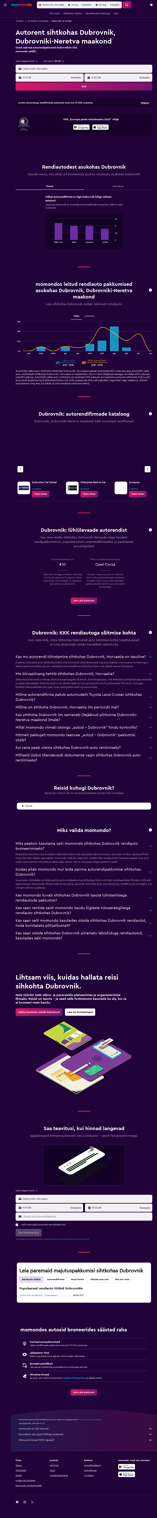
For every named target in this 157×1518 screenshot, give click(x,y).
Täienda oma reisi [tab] (99, 1292)
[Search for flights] (5, 14)
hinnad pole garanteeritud (89, 1432)
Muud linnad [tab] (77, 1292)
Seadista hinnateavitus (74, 1390)
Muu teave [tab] (118, 198)
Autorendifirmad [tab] (55, 1292)
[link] (40, 506)
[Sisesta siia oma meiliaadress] (87, 1229)
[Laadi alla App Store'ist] (100, 140)
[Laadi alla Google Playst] (81, 140)
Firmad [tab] (49, 198)
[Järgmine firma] (147, 481)
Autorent (19, 21)
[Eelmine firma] (20, 481)
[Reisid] (5, 37)
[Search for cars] (5, 28)
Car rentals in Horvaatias (37, 21)
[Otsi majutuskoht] (5, 21)
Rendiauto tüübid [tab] (31, 1292)
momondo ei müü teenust (85, 1441)
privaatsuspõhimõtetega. (78, 1251)
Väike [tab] (76, 328)
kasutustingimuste (57, 1251)
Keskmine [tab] (89, 328)
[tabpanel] (84, 237)
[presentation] (100, 139)
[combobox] (27, 61)
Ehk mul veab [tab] (122, 1292)
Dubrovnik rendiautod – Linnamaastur (39, 1308)
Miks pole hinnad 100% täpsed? (85, 1452)
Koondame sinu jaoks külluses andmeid (85, 1447)
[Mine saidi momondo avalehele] (21, 4)
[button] (5, 4)
